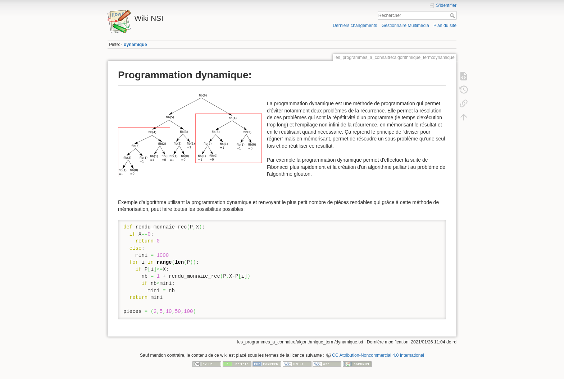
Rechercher (453, 15)
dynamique (135, 44)
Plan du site (444, 25)
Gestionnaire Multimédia (405, 25)
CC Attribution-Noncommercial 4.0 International (378, 355)
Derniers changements (355, 25)
